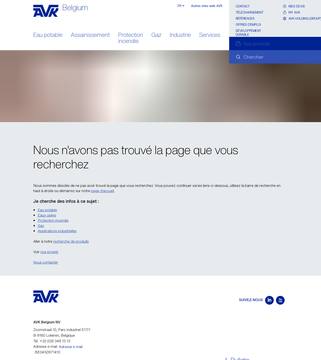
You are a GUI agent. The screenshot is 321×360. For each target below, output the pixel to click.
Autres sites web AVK (207, 5)
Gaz (156, 35)
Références (245, 18)
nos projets (49, 251)
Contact (243, 6)
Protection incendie (130, 38)
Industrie (180, 35)
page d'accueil (102, 190)
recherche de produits (71, 241)
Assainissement (90, 35)
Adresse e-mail (70, 346)
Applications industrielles (57, 231)
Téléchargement (250, 12)
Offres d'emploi (248, 24)
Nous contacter (45, 262)
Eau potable (47, 35)
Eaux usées (47, 215)
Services (209, 35)
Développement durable (248, 32)
